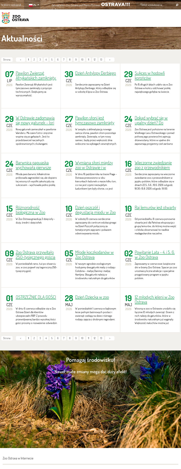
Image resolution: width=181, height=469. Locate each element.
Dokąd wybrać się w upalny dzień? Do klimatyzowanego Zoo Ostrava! (153, 120)
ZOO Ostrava (15, 18)
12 (95, 59)
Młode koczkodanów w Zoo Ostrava (94, 254)
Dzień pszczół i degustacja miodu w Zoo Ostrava (95, 210)
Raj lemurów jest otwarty (155, 207)
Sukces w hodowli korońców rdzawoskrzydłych (150, 75)
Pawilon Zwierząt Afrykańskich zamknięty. (36, 75)
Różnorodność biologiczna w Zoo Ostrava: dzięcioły (30, 210)
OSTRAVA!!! (115, 4)
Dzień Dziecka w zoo (92, 297)
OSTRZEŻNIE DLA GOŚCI (36, 297)
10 (82, 59)
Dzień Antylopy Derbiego (95, 73)
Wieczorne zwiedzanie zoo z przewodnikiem (153, 165)
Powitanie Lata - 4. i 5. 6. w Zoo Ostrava (155, 254)
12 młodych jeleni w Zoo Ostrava (154, 299)
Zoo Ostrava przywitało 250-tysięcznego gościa (35, 254)
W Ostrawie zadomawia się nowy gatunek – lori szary (35, 120)
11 (88, 59)
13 (101, 59)
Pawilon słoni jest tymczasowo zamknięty (94, 120)
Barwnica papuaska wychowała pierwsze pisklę (33, 165)
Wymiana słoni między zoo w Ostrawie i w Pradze (94, 165)
